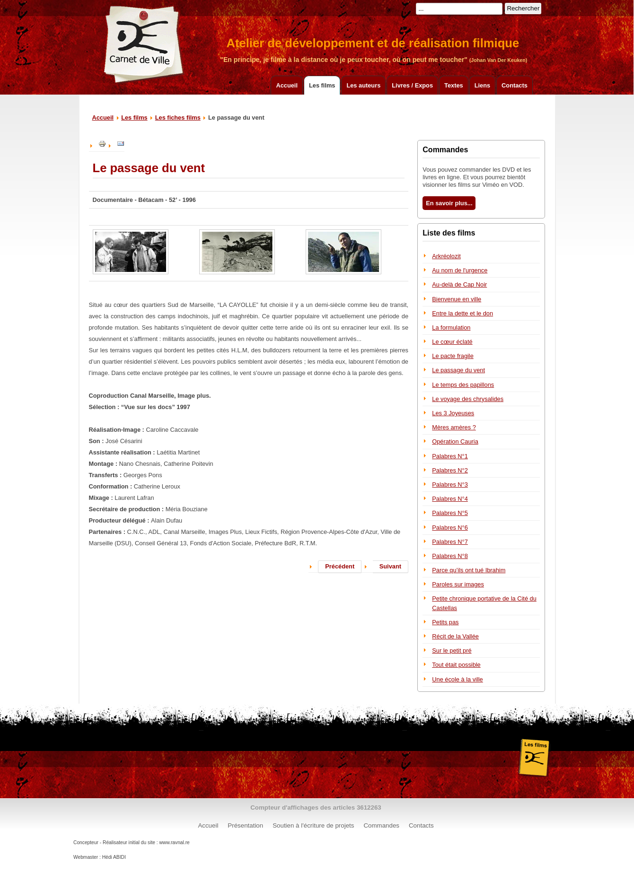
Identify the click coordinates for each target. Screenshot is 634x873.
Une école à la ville (457, 679)
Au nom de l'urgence (459, 270)
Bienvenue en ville (456, 299)
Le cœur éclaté (452, 341)
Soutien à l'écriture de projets (313, 825)
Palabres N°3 (450, 484)
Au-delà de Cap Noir (459, 284)
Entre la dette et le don (462, 313)
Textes (453, 85)
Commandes (381, 825)
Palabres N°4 (450, 498)
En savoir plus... (449, 203)
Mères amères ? (454, 427)
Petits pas (445, 622)
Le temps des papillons (463, 384)
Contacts (515, 85)
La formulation (451, 327)
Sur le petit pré (451, 650)
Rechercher (523, 8)
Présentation (245, 825)
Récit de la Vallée (455, 636)
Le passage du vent (458, 370)
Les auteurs (363, 85)
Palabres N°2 (450, 470)
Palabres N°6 (450, 527)
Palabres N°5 (450, 512)
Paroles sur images (458, 584)
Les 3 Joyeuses (453, 413)
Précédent (339, 566)
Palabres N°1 (450, 456)
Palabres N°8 (450, 555)
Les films (322, 85)
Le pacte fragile (453, 355)
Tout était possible (456, 664)
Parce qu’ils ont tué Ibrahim (468, 570)
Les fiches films (178, 117)
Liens (482, 85)
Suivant (390, 566)
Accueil (287, 85)
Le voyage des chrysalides (467, 398)
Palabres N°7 (450, 541)
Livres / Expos (412, 85)
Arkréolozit (446, 256)
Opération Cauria (455, 441)
